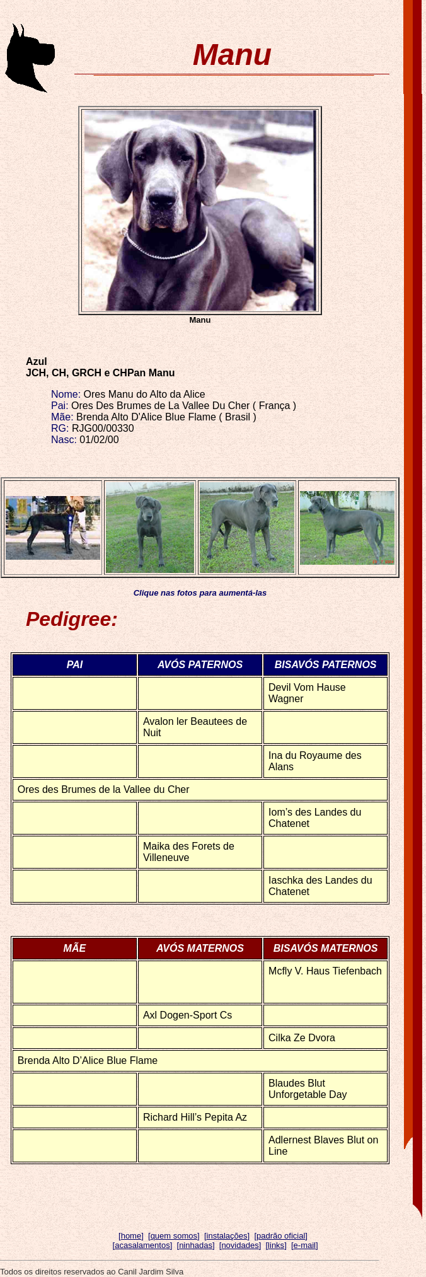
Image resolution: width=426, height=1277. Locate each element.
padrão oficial (280, 1235)
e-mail (305, 1245)
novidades (239, 1245)
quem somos (174, 1235)
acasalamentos (142, 1245)
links (276, 1245)
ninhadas (195, 1245)
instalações (227, 1235)
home (131, 1235)
